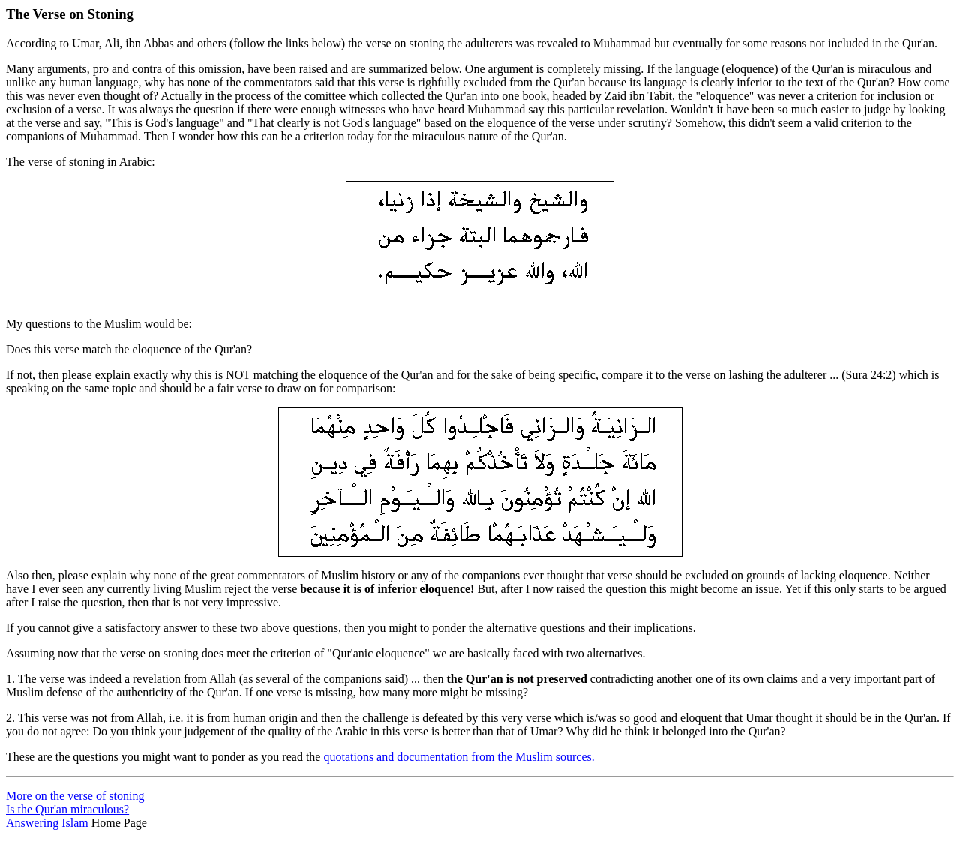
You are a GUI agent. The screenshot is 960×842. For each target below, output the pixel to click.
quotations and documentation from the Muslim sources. (458, 756)
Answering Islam (47, 822)
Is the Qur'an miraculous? (67, 809)
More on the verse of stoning (75, 795)
